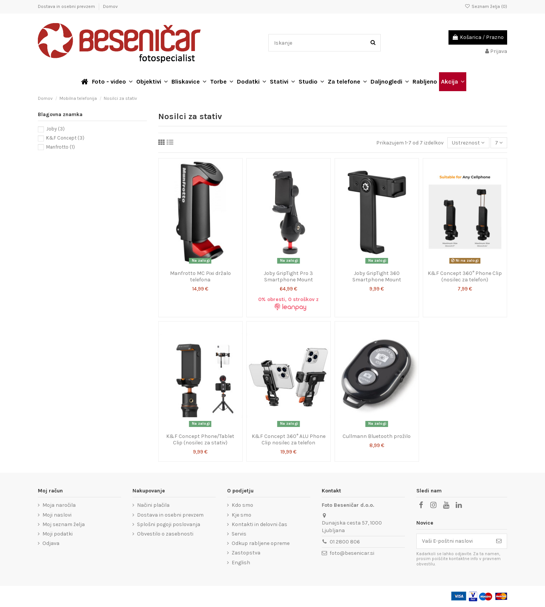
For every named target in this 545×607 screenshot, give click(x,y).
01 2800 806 (345, 542)
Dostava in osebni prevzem (67, 6)
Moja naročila (59, 505)
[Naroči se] (499, 541)
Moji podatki (57, 534)
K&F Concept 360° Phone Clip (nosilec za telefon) (465, 276)
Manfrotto (60, 147)
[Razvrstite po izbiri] (468, 142)
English (241, 562)
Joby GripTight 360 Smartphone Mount (376, 276)
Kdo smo (242, 505)
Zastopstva (246, 553)
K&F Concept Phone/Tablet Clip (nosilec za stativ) (200, 439)
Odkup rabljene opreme (261, 543)
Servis (239, 534)
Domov (110, 6)
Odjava (50, 543)
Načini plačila (153, 505)
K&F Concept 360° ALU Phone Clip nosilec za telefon (288, 439)
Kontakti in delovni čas (259, 524)
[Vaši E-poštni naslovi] (454, 541)
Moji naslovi (57, 515)
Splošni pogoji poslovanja (168, 524)
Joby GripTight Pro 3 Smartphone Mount (288, 276)
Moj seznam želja (63, 524)
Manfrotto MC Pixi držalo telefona (200, 276)
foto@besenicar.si (352, 553)
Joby (55, 129)
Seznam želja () (486, 6)
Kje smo (241, 515)
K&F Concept (65, 138)
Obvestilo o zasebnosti (165, 534)
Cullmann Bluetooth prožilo (377, 436)
